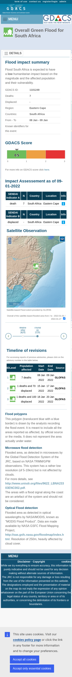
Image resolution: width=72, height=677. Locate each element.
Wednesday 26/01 (22, 330)
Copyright (39, 561)
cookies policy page (27, 639)
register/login (50, 1)
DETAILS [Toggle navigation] (13, 53)
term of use (21, 1)
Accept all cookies (24, 659)
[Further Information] (63, 203)
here (46, 169)
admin (63, 1)
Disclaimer (24, 561)
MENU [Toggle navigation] (10, 19)
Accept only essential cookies (32, 668)
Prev (5, 336)
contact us (35, 1)
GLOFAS (60, 377)
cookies (66, 561)
